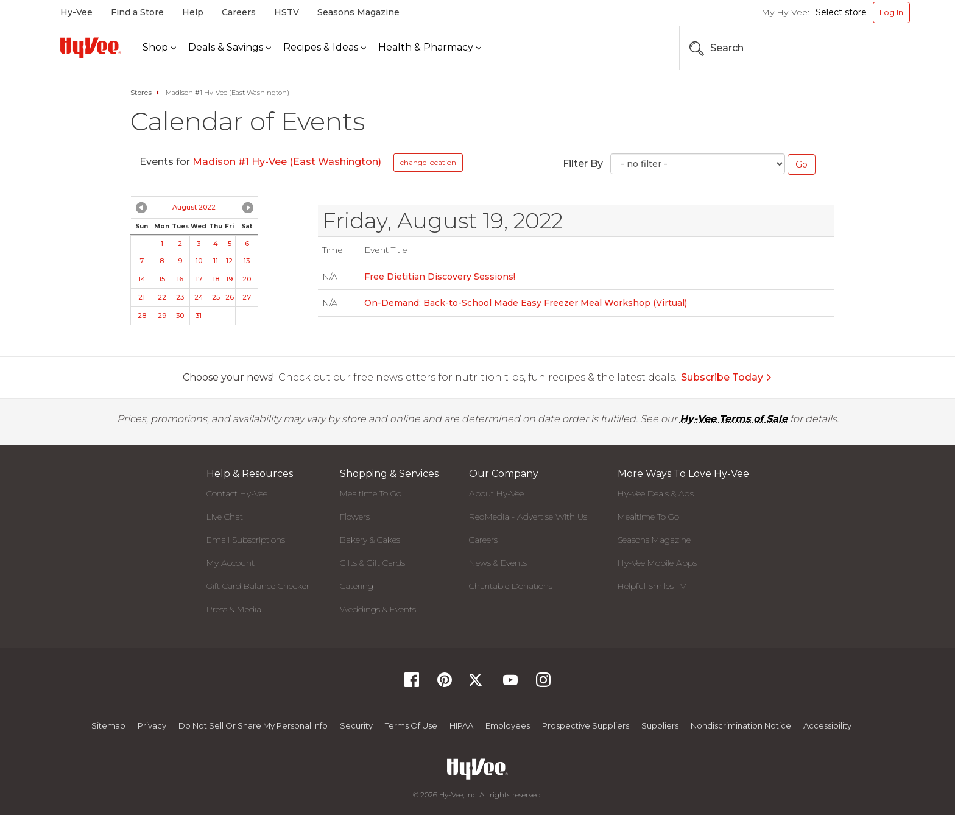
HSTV (286, 12)
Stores (141, 92)
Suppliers (659, 725)
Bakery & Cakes (370, 539)
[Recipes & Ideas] (324, 48)
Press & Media (233, 609)
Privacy (152, 725)
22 (162, 297)
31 (199, 315)
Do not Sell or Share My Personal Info (253, 725)
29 (162, 315)
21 (141, 297)
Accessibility (827, 725)
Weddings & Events (378, 609)
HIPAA (461, 725)
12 (229, 260)
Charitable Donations (510, 585)
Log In (891, 12)
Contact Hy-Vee (236, 493)
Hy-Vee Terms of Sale (734, 419)
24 (198, 297)
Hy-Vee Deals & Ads (656, 493)
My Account (230, 562)
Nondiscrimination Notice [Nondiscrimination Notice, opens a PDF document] (741, 725)
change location (428, 162)
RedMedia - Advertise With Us (528, 516)
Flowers (355, 516)
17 (199, 279)
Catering (356, 585)
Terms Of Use (411, 725)
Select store (841, 12)
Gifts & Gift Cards (372, 562)
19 (229, 279)
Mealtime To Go (370, 493)
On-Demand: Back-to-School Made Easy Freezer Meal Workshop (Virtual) (525, 302)
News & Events (498, 562)
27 (246, 297)
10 (199, 260)
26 (229, 297)
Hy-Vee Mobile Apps (657, 562)
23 (180, 297)
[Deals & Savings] (229, 48)
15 (162, 279)
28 (142, 315)
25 (216, 297)
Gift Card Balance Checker (257, 585)
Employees (507, 725)
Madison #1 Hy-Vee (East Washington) (286, 162)
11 (215, 260)
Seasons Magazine (358, 12)
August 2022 (194, 207)
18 (216, 279)
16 (180, 279)
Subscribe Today (726, 377)
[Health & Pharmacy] (429, 48)
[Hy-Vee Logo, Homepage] (90, 48)
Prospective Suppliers (585, 725)
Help (192, 12)
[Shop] (159, 48)
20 (246, 279)
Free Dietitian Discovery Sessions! (439, 276)
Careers (239, 12)
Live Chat (224, 516)
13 (247, 260)
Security (356, 725)
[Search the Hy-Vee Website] (873, 48)
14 (142, 279)
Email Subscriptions (245, 539)
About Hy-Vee (496, 493)
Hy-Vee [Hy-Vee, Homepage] (76, 12)
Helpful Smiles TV (652, 585)
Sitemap (108, 725)
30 (180, 315)
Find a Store (137, 12)
